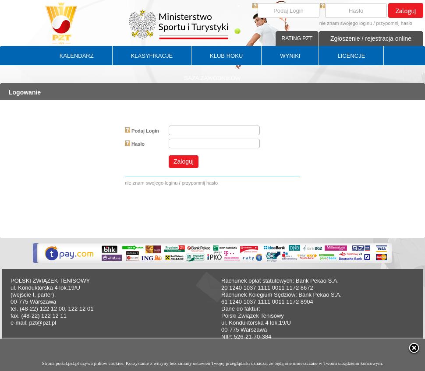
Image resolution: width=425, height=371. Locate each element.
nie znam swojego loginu (345, 23)
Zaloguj (184, 161)
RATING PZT (297, 38)
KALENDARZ (77, 55)
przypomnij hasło (394, 23)
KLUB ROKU (226, 55)
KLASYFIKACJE (152, 55)
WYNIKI (290, 55)
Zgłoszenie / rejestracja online (370, 38)
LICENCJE (351, 55)
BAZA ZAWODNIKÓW (212, 78)
